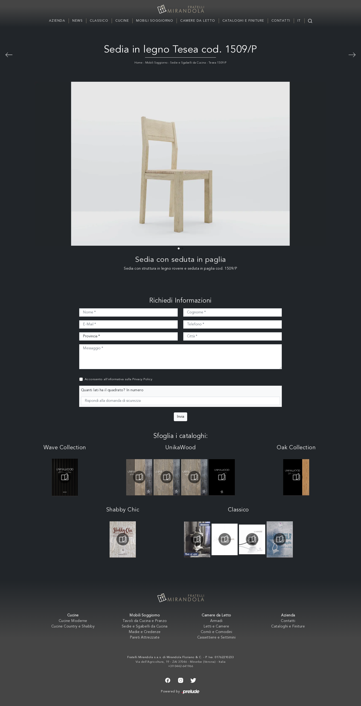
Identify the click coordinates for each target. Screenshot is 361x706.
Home (138, 62)
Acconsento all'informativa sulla (118, 379)
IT (299, 20)
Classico (99, 20)
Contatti (280, 20)
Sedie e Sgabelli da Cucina (188, 62)
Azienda (57, 20)
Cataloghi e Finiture (243, 20)
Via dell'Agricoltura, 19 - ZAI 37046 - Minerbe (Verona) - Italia (181, 661)
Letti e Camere (216, 626)
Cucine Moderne (73, 621)
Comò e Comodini (216, 632)
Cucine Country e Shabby (73, 626)
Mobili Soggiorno (154, 20)
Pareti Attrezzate (145, 637)
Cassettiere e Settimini (216, 637)
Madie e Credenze (145, 632)
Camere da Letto (197, 20)
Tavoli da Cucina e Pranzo (144, 621)
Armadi (216, 621)
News (77, 20)
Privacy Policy (142, 379)
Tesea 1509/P (218, 62)
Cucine (122, 20)
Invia (180, 417)
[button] (179, 248)
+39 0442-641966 (180, 666)
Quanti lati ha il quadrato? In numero (112, 390)
